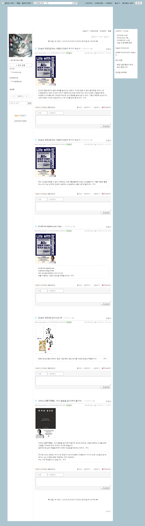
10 (82, 41)
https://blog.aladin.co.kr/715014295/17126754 (50, 231)
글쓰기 (118, 3)
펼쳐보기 (95, 37)
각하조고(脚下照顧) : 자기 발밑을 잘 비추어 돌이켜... (60, 401)
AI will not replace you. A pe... (50, 226)
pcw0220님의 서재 (21, 17)
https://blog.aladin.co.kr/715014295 (25, 20)
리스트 (12, 69)
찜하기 (96, 107)
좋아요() (51, 107)
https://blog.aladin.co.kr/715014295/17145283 (50, 144)
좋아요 (79, 107)
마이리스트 (17, 72)
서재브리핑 (99, 3)
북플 (18, 3)
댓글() (108, 49)
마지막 (94, 41)
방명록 (12, 89)
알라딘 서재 (9, 3)
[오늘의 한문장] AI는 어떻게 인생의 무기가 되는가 (59, 48)
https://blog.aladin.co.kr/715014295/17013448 (50, 405)
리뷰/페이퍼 (14, 78)
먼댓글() (44, 107)
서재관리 (109, 3)
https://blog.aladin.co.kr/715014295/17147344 (50, 53)
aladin (24, 121)
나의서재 (89, 3)
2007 (20, 96)
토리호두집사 (89, 53)
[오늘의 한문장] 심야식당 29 (50, 318)
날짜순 (107, 37)
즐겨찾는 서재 (128, 3)
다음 (86, 41)
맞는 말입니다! (122, 67)
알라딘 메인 (27, 3)
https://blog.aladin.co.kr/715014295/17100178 (50, 322)
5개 (101, 37)
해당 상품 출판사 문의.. (125, 65)
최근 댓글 (118, 60)
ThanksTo (106, 107)
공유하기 (87, 107)
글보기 (85, 31)
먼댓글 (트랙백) (121, 72)
